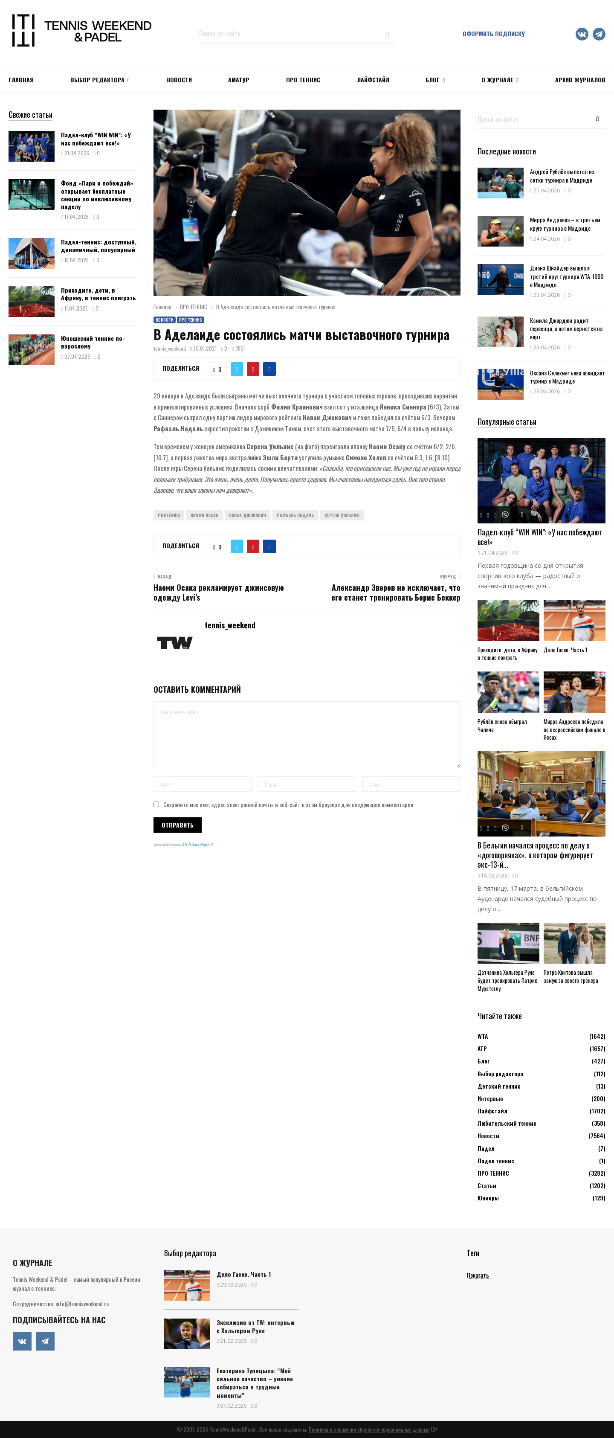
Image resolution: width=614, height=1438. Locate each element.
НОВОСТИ (179, 79)
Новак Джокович (247, 515)
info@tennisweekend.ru (82, 1303)
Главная (21, 79)
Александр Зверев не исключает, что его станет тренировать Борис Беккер (395, 592)
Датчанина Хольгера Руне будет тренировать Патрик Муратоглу (507, 980)
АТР (482, 1048)
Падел (486, 1148)
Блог (433, 79)
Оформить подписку (494, 33)
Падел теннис (496, 1160)
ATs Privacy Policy (196, 844)
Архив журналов (580, 79)
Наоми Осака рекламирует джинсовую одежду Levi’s (219, 592)
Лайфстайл (492, 1110)
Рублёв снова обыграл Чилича (502, 725)
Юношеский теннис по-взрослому (93, 342)
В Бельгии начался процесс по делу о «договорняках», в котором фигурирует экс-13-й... (535, 855)
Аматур (238, 79)
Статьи (487, 1185)
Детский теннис (499, 1085)
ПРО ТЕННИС (303, 79)
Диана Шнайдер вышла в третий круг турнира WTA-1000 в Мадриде (566, 275)
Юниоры (488, 1197)
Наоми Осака (204, 515)
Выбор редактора (97, 79)
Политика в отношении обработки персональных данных (369, 1429)
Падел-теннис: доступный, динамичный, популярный (98, 245)
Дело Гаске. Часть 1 (565, 649)
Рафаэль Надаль (295, 515)
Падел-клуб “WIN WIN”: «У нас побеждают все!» (96, 138)
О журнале (497, 79)
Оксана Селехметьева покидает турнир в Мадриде (567, 376)
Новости (165, 320)
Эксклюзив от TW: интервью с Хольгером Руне (256, 1326)
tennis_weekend (170, 348)
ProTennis (169, 515)
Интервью (490, 1098)
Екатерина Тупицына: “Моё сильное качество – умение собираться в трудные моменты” (255, 1383)
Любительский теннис (507, 1122)
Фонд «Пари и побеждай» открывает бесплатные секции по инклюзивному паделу (97, 194)
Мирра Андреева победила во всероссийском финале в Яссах (574, 729)
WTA (483, 1035)
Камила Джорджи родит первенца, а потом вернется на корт (566, 328)
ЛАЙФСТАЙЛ (373, 79)
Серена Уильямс (341, 515)
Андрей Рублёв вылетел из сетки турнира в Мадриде (562, 175)
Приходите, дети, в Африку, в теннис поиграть (98, 293)
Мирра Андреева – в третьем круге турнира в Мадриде (565, 223)
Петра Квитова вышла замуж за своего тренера (571, 976)
